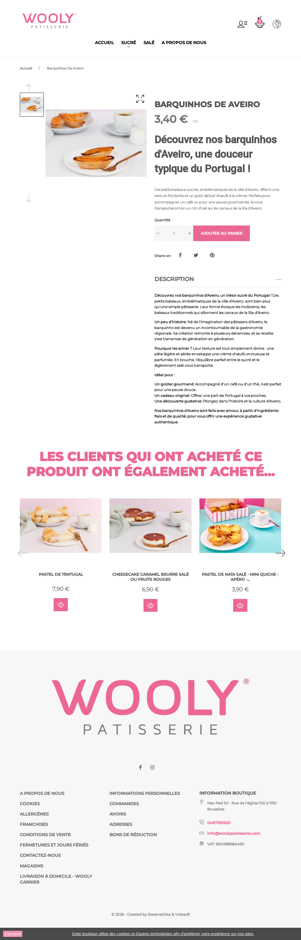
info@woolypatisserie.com (235, 833)
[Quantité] (173, 233)
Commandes (124, 803)
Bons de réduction (133, 835)
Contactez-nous (40, 855)
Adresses (120, 824)
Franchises (34, 824)
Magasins (31, 866)
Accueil (104, 42)
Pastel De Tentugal (61, 574)
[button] (242, 24)
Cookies (30, 803)
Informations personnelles (144, 793)
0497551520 (219, 823)
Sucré (128, 42)
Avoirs (117, 814)
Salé (149, 42)
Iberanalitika (160, 914)
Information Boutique (227, 793)
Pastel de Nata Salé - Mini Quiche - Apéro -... (240, 577)
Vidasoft (182, 914)
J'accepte (12, 934)
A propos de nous (184, 42)
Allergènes (34, 814)
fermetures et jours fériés (54, 845)
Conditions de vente (45, 835)
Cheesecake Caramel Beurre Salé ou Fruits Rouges (150, 577)
